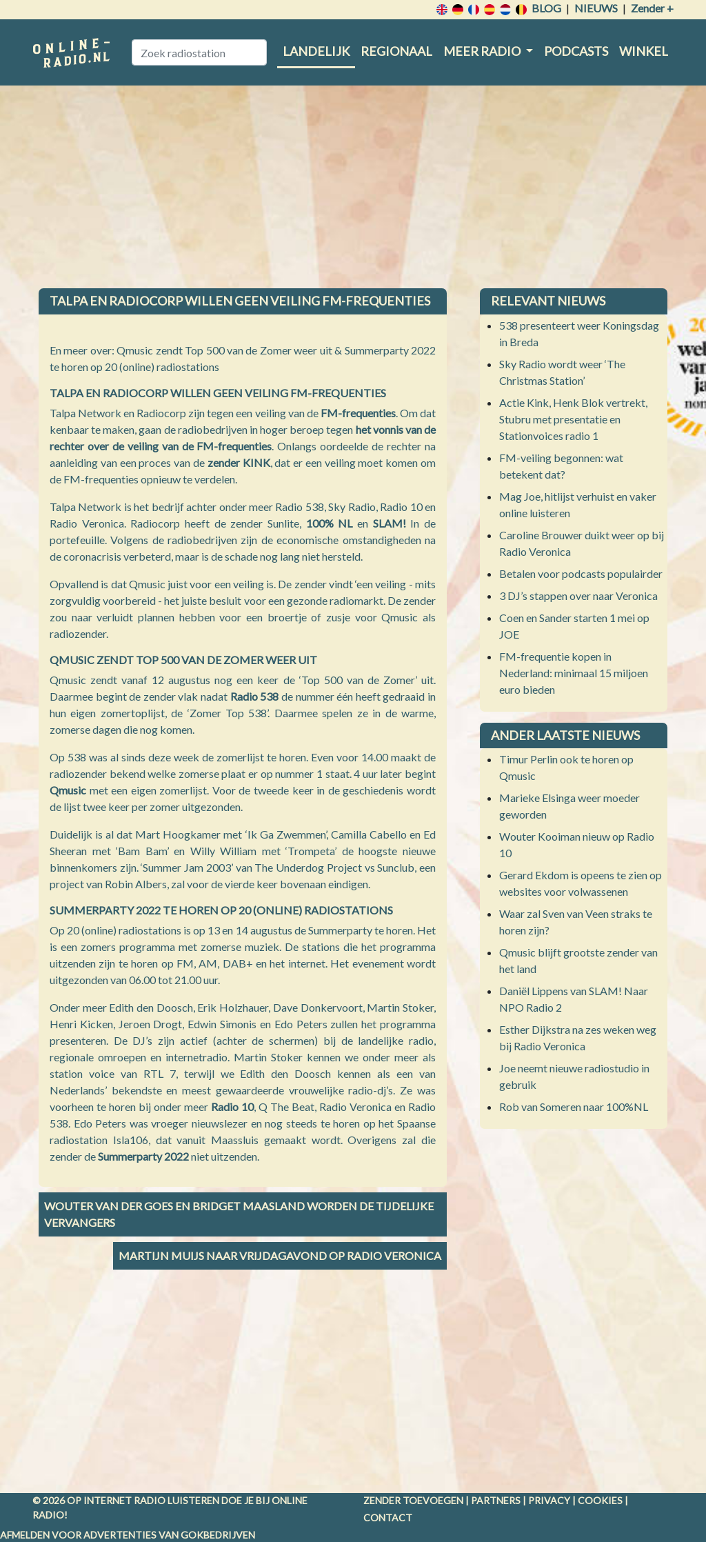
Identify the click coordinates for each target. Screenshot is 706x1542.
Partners (496, 1500)
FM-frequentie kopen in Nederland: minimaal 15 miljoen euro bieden (573, 673)
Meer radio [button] (483, 51)
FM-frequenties (358, 412)
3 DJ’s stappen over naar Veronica (578, 595)
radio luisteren (176, 1500)
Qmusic (68, 790)
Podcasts (576, 51)
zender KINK (239, 462)
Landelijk (316, 51)
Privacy (549, 1500)
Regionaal (396, 51)
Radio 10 (232, 1106)
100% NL (329, 523)
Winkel (643, 51)
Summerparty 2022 (143, 1156)
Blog (546, 7)
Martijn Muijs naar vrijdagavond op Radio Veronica (280, 1255)
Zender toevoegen (413, 1500)
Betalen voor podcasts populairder (581, 573)
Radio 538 (254, 696)
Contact (387, 1517)
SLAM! (389, 523)
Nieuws (596, 7)
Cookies (600, 1500)
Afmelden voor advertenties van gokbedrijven (127, 1535)
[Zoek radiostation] (199, 52)
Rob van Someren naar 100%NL (573, 1106)
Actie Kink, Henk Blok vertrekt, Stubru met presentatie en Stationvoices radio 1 (573, 419)
